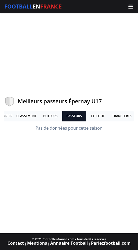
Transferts (121, 116)
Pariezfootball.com (111, 243)
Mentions (37, 243)
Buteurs (50, 116)
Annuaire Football (69, 243)
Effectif (98, 116)
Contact (15, 243)
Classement (26, 116)
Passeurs (74, 116)
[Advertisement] (69, 55)
